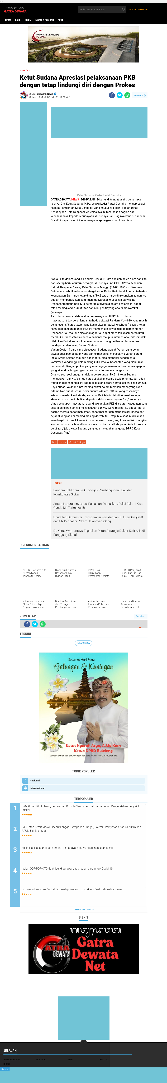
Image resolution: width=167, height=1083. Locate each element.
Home (8, 20)
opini (61, 20)
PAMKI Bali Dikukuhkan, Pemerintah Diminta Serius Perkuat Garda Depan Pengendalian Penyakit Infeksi (86, 810)
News (64, 442)
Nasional (35, 781)
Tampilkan (141, 617)
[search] (102, 9)
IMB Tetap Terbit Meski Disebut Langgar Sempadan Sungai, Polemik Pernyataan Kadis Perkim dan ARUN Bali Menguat (80, 831)
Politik (104, 1061)
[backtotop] (83, 1044)
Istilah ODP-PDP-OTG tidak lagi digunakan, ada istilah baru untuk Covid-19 (85, 873)
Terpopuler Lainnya (84, 911)
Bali (17, 20)
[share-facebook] (112, 95)
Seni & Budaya (79, 442)
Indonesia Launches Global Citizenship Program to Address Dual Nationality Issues (84, 893)
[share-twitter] (120, 95)
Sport (6, 1065)
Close (4, 1069)
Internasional (37, 788)
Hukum (27, 20)
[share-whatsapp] (127, 95)
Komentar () (140, 95)
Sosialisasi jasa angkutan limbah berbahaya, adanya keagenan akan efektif (83, 852)
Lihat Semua (84, 644)
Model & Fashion (44, 20)
